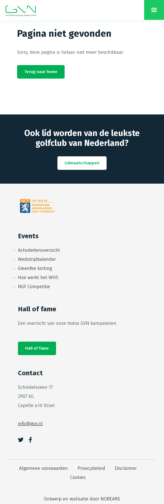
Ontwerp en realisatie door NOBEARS (82, 499)
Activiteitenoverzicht (39, 250)
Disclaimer (126, 468)
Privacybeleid (91, 468)
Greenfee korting (35, 268)
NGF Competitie (34, 286)
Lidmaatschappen (82, 162)
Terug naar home (40, 71)
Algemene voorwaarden (43, 468)
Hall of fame (37, 348)
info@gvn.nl (30, 424)
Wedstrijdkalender (37, 259)
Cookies (78, 477)
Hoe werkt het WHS (38, 277)
